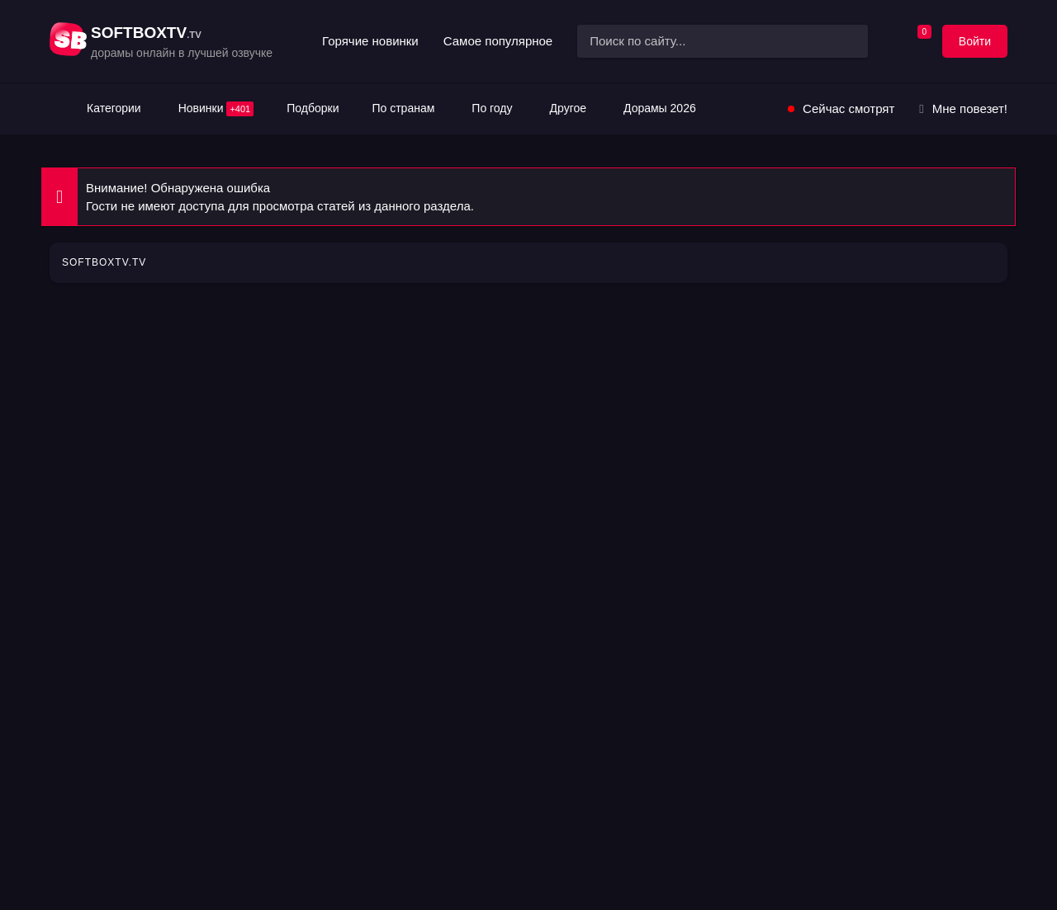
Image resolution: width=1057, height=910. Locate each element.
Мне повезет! (969, 108)
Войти (975, 41)
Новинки (216, 108)
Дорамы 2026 (659, 108)
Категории (114, 108)
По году (492, 108)
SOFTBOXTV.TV (104, 262)
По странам (403, 108)
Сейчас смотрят (848, 108)
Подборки (313, 108)
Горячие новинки (370, 41)
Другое (568, 108)
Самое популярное (497, 41)
